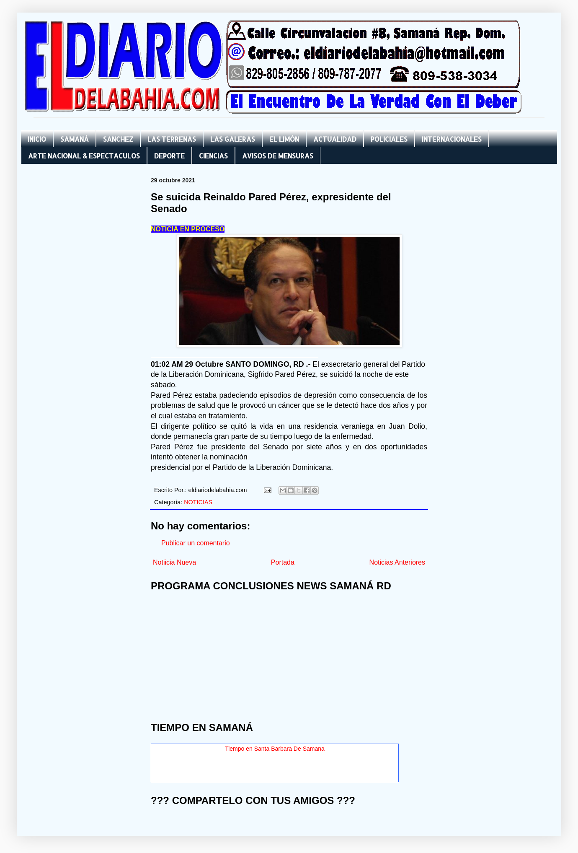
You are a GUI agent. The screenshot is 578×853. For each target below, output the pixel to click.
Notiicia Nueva (174, 562)
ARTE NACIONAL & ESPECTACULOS (84, 155)
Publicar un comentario (195, 543)
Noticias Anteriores (397, 562)
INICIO (37, 139)
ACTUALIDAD (334, 139)
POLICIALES (389, 139)
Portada (282, 562)
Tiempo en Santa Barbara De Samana (275, 748)
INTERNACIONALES (452, 139)
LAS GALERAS (232, 139)
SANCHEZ (118, 139)
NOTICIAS (198, 502)
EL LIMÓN (284, 139)
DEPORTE (169, 155)
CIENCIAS (213, 155)
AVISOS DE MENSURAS (277, 155)
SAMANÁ (74, 139)
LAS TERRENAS (171, 139)
